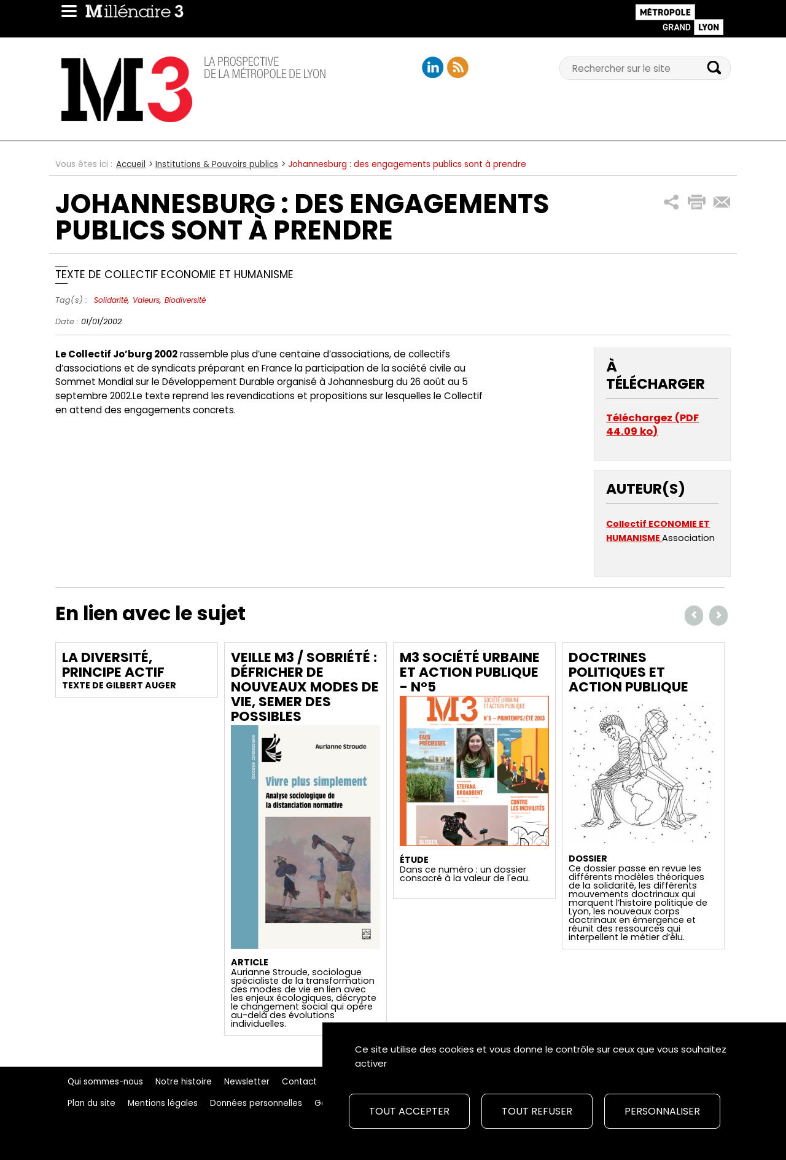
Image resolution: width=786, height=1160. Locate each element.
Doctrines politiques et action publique (628, 672)
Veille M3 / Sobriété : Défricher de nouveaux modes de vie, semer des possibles (305, 687)
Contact (299, 1082)
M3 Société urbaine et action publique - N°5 (470, 672)
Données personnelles (256, 1103)
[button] (671, 202)
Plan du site (91, 1103)
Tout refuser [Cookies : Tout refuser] (537, 1111)
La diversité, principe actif (113, 665)
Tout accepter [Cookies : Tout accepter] (409, 1111)
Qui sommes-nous (105, 1082)
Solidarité (111, 300)
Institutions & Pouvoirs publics (216, 164)
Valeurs (146, 300)
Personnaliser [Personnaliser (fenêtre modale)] (662, 1111)
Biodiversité (185, 300)
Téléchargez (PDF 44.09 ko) (652, 424)
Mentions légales (163, 1103)
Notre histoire (183, 1082)
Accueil (131, 164)
